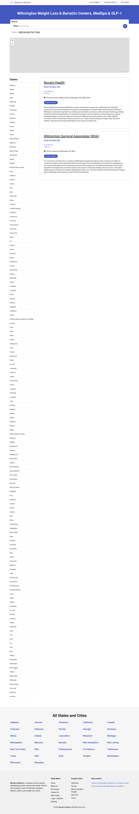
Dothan (12, 266)
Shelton (12, 602)
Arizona (12, 114)
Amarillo (12, 106)
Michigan (12, 438)
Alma (11, 97)
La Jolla (12, 364)
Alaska (12, 89)
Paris (11, 516)
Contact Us (55, 792)
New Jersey (13, 475)
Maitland (12, 409)
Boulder (12, 163)
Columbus (13, 212)
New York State (14, 487)
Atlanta (12, 130)
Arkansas (13, 118)
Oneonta (12, 504)
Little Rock (13, 393)
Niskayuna (13, 491)
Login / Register (57, 798)
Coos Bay (13, 220)
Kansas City (13, 356)
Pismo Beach (14, 532)
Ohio (11, 495)
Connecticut (13, 216)
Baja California (14, 138)
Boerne (12, 159)
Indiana (12, 339)
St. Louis (12, 610)
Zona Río (12, 696)
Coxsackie (13, 229)
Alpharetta (13, 102)
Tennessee (13, 627)
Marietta (12, 413)
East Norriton (14, 270)
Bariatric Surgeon (51, 102)
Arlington (12, 122)
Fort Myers (13, 286)
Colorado (12, 204)
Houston (12, 323)
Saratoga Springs (15, 590)
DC (11, 241)
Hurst (11, 327)
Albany (12, 93)
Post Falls (13, 545)
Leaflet (126, 72)
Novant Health (54, 82)
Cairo (11, 171)
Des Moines (13, 261)
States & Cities (110, 2)
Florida (12, 282)
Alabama (12, 85)
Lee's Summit (14, 380)
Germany (12, 303)
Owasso (12, 512)
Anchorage (13, 110)
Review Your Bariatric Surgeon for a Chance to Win (110, 782)
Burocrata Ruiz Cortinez (17, 167)
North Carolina (50, 87)
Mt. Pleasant (13, 458)
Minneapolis (13, 446)
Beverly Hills (13, 155)
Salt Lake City (14, 577)
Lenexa (12, 385)
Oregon (12, 508)
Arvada (12, 126)
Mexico (12, 430)
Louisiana (13, 397)
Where (16, 26)
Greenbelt (13, 307)
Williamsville (13, 676)
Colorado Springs (15, 208)
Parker (12, 520)
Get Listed (125, 2)
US (11, 643)
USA (11, 647)
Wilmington (13, 680)
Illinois (12, 335)
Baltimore (13, 143)
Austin (12, 134)
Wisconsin (13, 688)
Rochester (13, 569)
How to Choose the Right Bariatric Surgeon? (107, 785)
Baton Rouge (14, 151)
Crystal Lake (13, 233)
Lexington (13, 389)
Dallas (12, 237)
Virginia (12, 655)
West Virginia (14, 668)
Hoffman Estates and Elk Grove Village (21, 319)
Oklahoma (13, 499)
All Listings (94, 2)
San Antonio (13, 581)
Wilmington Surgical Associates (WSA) (71, 136)
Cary (11, 188)
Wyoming (13, 692)
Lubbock (12, 405)
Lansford (12, 372)
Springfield (13, 606)
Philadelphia (13, 528)
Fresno (12, 294)
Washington (13, 659)
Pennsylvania (14, 524)
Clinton (12, 200)
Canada (12, 179)
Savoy (11, 594)
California (13, 175)
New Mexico (13, 479)
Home (53, 782)
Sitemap (54, 801)
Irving (11, 348)
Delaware (12, 253)
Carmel (12, 184)
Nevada (12, 463)
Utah (11, 651)
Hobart (12, 315)
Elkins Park (13, 278)
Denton (12, 257)
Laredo (12, 376)
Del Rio (12, 249)
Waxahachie (13, 663)
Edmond (12, 274)
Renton (12, 557)
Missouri (12, 450)
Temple (12, 622)
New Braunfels (14, 467)
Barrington (13, 147)
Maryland (12, 422)
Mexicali (12, 426)
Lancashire (13, 368)
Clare (11, 192)
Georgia (12, 298)
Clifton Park (13, 196)
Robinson (13, 565)
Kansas (12, 352)
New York (13, 483)
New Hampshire (15, 471)
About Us (54, 785)
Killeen (12, 360)
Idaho (11, 331)
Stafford (12, 614)
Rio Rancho (13, 561)
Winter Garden (14, 684)
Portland (12, 540)
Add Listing (55, 795)
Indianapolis (13, 344)
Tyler (11, 639)
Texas (11, 631)
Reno (11, 553)
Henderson (13, 311)
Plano (11, 536)
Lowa (11, 401)
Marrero (12, 417)
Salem (12, 573)
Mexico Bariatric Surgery (17, 434)
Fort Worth (13, 290)
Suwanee (12, 618)
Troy (11, 635)
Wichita (12, 672)
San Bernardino (14, 586)
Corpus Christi (14, 225)
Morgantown (14, 454)
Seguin (12, 598)
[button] (12, 40)
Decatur (12, 245)
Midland (12, 442)
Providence (13, 549)
